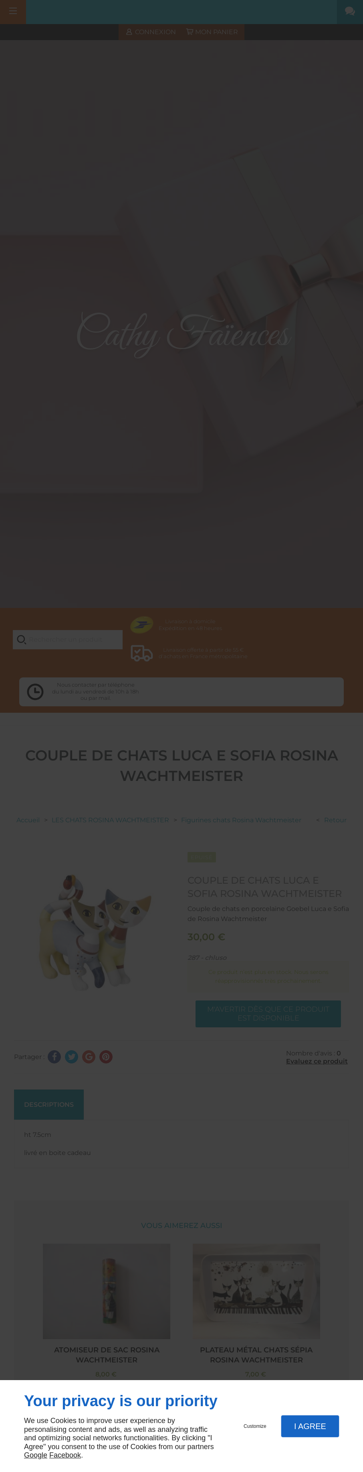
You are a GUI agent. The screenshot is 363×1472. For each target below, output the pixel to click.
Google (35, 1455)
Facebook (65, 1455)
